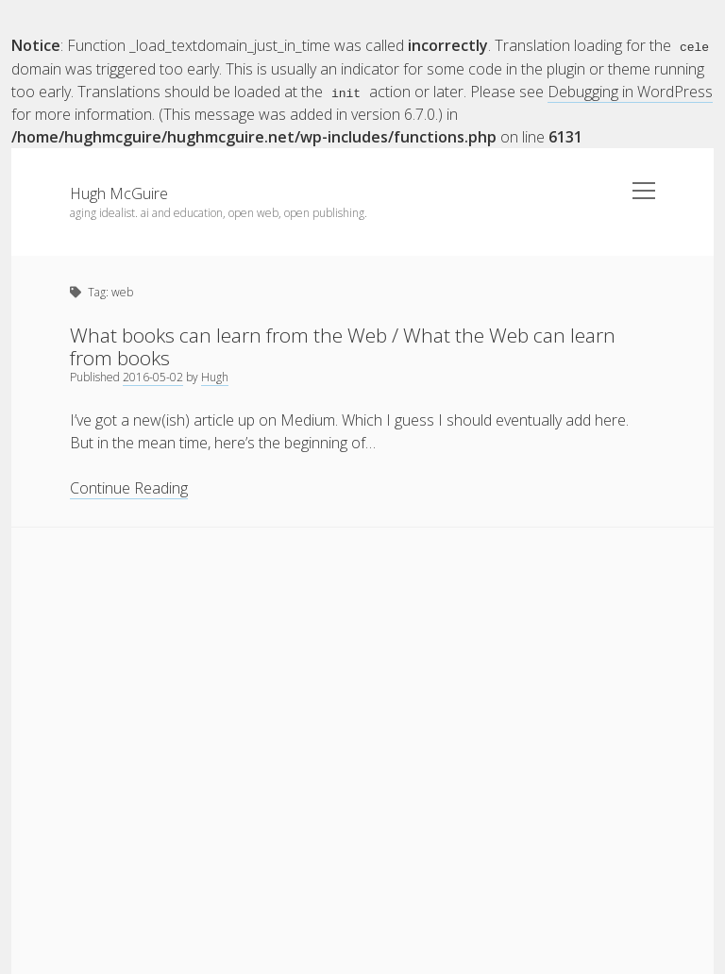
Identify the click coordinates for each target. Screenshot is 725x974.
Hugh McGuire (119, 192)
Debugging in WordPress (630, 90)
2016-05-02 (153, 376)
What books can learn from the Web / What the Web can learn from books (342, 345)
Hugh (214, 376)
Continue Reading (129, 487)
